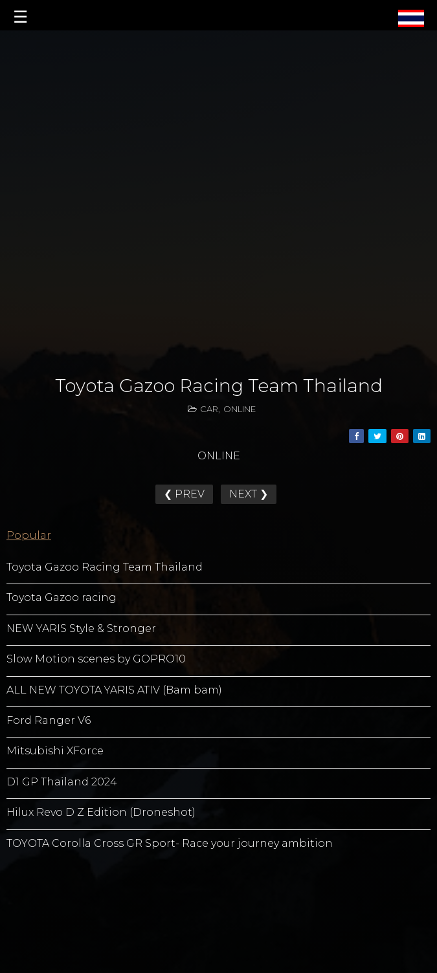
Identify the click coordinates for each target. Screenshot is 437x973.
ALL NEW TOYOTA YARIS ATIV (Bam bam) (114, 690)
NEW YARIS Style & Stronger (81, 628)
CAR (209, 409)
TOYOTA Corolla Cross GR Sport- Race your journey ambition (169, 843)
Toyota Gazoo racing (61, 597)
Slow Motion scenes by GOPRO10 (96, 659)
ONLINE (239, 409)
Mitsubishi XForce (55, 751)
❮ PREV (184, 494)
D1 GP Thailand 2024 (61, 782)
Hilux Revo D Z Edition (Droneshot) (101, 812)
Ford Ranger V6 (48, 720)
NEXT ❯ (248, 494)
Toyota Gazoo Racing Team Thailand (104, 567)
